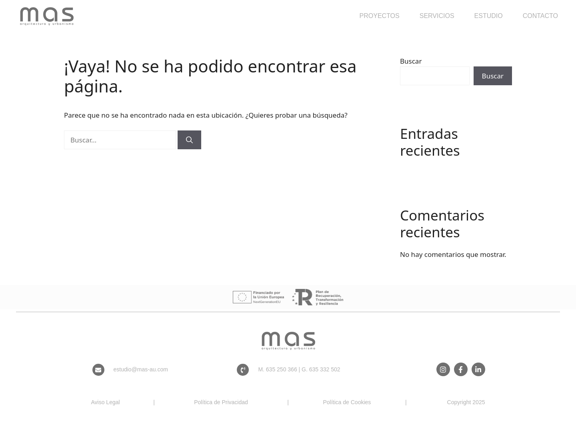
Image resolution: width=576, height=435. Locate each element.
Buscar (411, 61)
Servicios (437, 15)
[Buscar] (189, 140)
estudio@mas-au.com (141, 369)
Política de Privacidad (221, 402)
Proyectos (380, 15)
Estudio (488, 15)
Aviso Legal (105, 402)
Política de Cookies (347, 402)
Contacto (540, 15)
